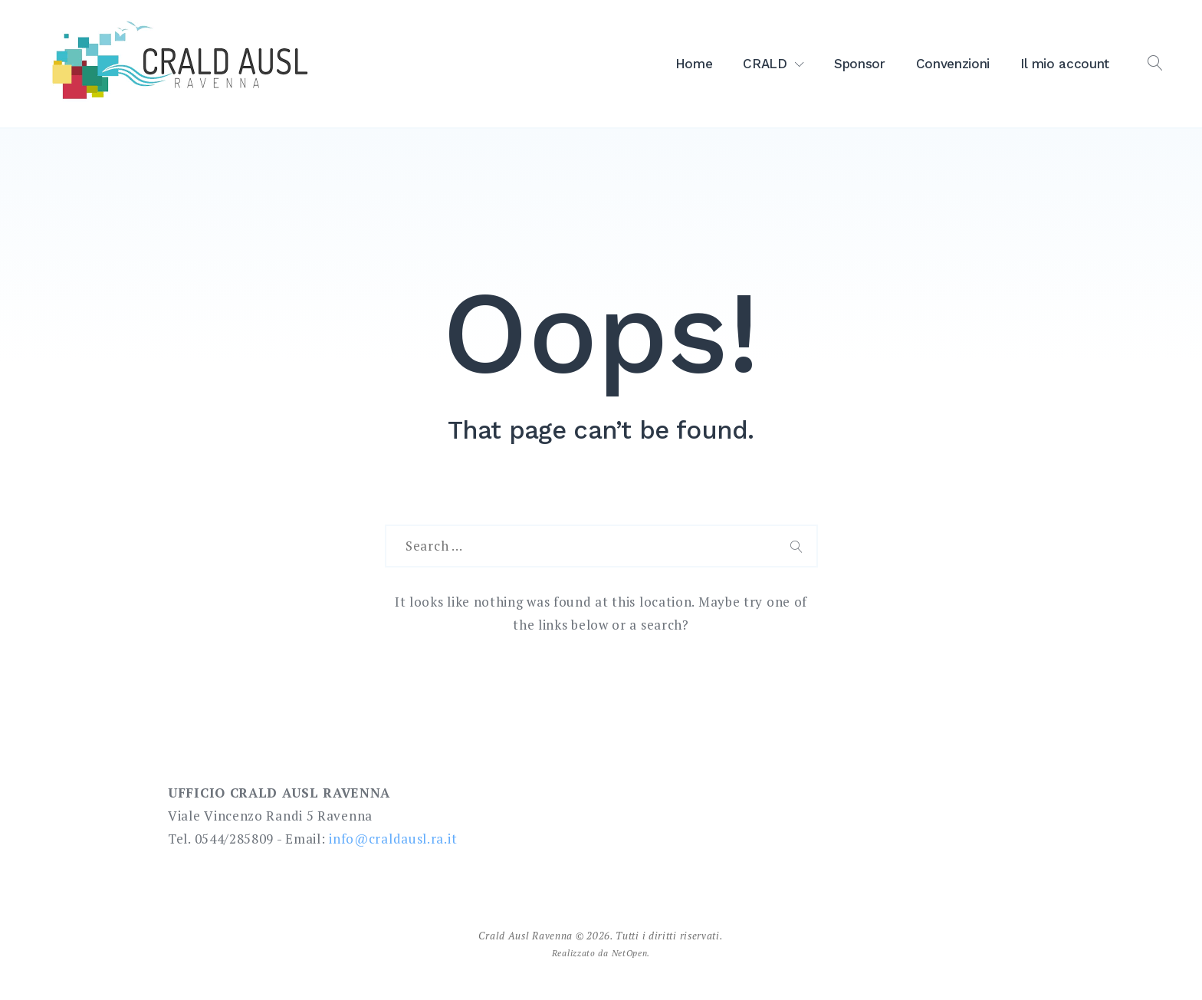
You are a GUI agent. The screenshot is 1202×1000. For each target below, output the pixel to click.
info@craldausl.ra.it (393, 838)
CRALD (765, 63)
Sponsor (859, 63)
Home (694, 63)
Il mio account (1064, 63)
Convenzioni (953, 63)
